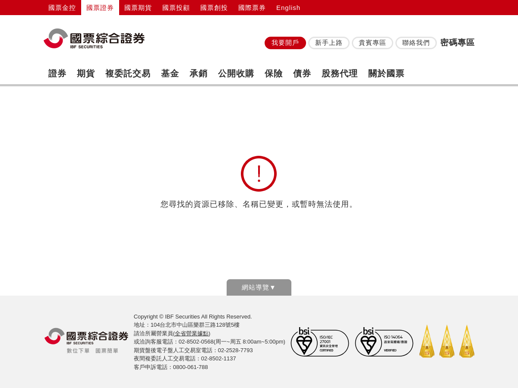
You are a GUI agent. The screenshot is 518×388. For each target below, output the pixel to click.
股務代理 (340, 73)
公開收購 (236, 73)
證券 (57, 73)
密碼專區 (457, 42)
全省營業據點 (191, 333)
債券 (302, 73)
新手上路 (329, 42)
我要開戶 (285, 42)
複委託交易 (128, 73)
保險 (274, 73)
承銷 (199, 73)
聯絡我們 (416, 42)
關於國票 (386, 73)
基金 (170, 73)
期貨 (86, 73)
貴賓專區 (372, 42)
